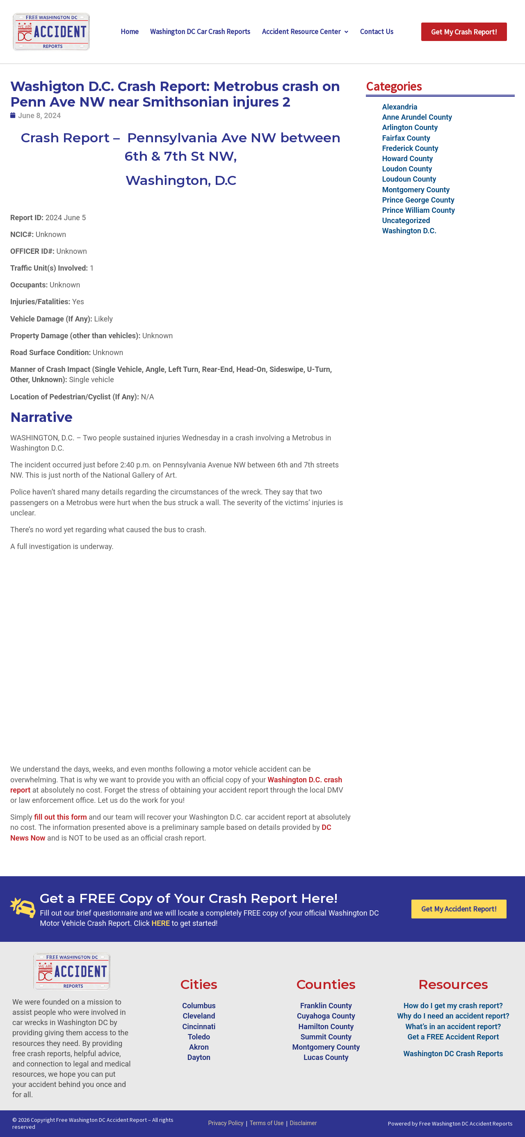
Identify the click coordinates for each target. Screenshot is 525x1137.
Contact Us (380, 31)
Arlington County (410, 127)
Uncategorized (406, 220)
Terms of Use (267, 1123)
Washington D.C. (409, 230)
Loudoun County (409, 179)
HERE (161, 923)
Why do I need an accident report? (453, 1016)
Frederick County (410, 148)
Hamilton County (326, 1026)
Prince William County (418, 210)
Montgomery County (416, 189)
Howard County (407, 158)
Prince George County (418, 200)
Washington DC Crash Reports (453, 1053)
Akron (199, 1047)
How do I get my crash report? (453, 1005)
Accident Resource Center (307, 31)
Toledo (199, 1036)
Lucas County (326, 1057)
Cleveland (199, 1016)
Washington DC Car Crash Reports (199, 31)
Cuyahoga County (326, 1016)
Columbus (199, 1005)
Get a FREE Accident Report (453, 1036)
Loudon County (407, 168)
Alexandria (400, 107)
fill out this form (60, 817)
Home (125, 31)
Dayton (198, 1057)
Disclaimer (303, 1123)
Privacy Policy (225, 1123)
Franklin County (326, 1005)
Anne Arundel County (417, 117)
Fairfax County (406, 138)
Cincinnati (198, 1026)
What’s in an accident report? (453, 1026)
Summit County (326, 1036)
